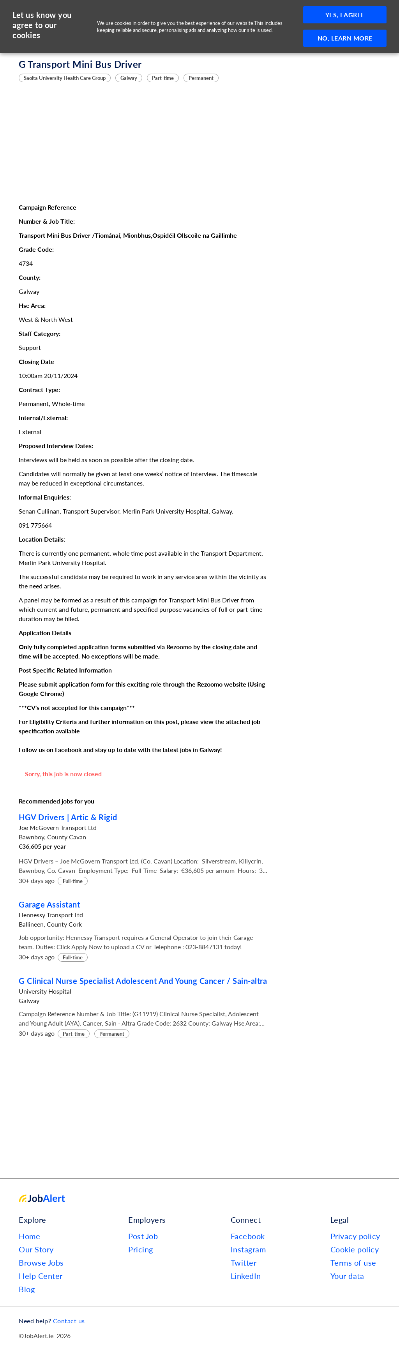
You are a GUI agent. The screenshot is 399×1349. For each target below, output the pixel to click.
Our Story (36, 1249)
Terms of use (353, 1262)
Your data (347, 1275)
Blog (27, 1289)
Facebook (248, 1236)
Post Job (143, 1236)
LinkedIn (246, 1275)
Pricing (140, 1249)
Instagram (248, 1249)
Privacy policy (355, 1236)
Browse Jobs (41, 1262)
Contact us (69, 1320)
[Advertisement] (143, 145)
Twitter (244, 1262)
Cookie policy (354, 1249)
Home (29, 1236)
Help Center (41, 1275)
